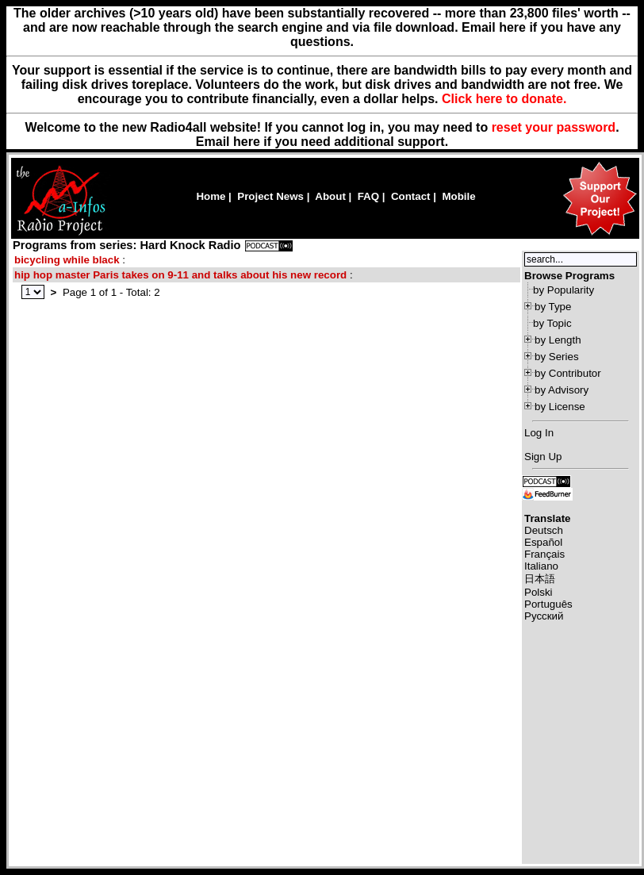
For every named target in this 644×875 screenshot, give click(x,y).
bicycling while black (67, 260)
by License (560, 407)
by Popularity (563, 290)
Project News (270, 196)
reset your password (554, 127)
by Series (557, 357)
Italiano (541, 566)
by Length (558, 340)
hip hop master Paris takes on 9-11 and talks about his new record (180, 275)
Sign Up (543, 456)
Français (544, 554)
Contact (411, 196)
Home (210, 196)
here (246, 141)
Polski (538, 592)
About (330, 196)
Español (543, 542)
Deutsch (543, 530)
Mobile (458, 196)
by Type (553, 307)
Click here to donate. (504, 99)
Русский (543, 616)
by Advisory (561, 390)
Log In (539, 433)
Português (548, 604)
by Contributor (568, 373)
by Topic (552, 323)
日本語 (539, 579)
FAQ (368, 196)
